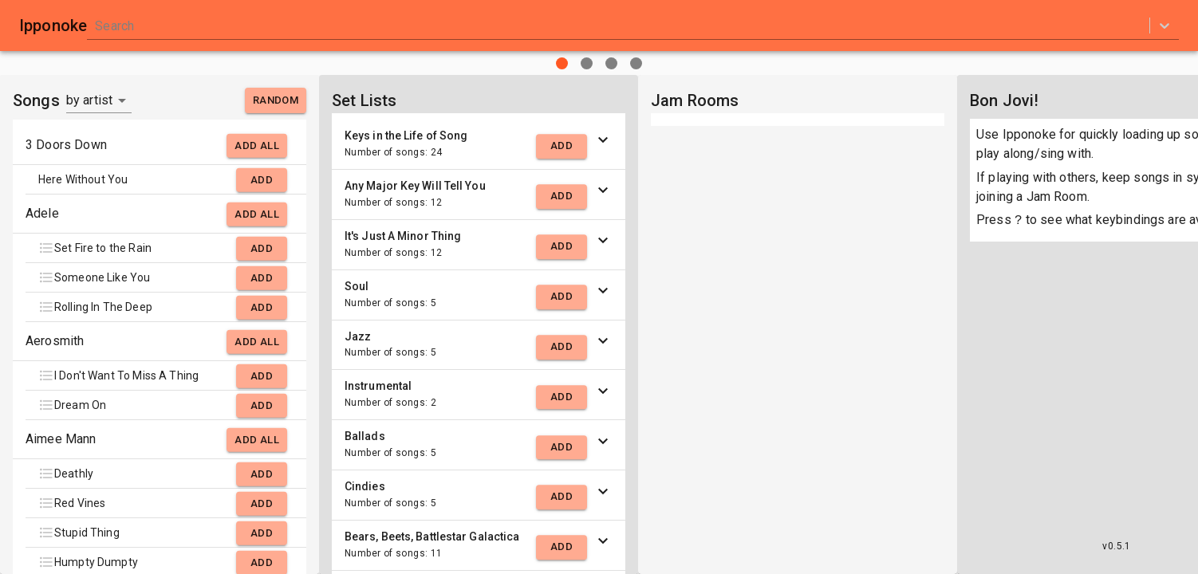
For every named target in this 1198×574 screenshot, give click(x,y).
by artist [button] (89, 100)
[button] (478, 145)
